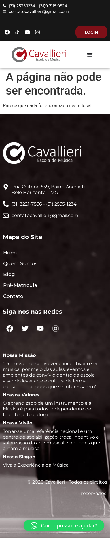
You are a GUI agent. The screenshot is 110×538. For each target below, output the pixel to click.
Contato (13, 296)
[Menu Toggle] (90, 55)
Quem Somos (20, 263)
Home (10, 252)
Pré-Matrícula (20, 285)
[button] (64, 525)
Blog (9, 274)
